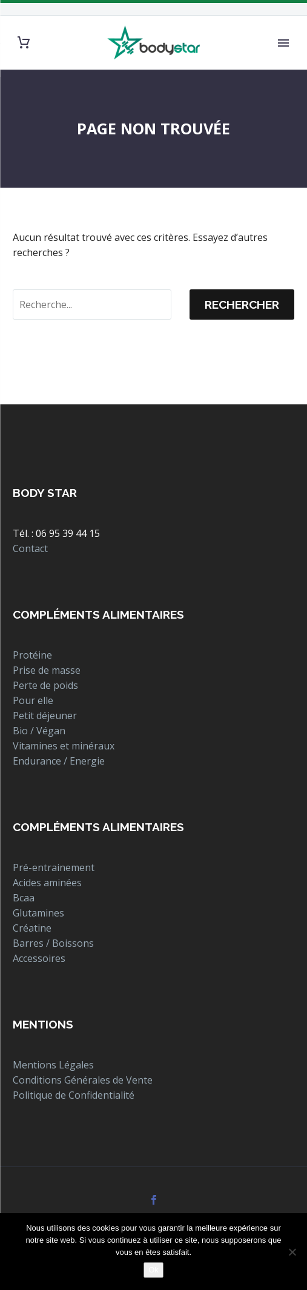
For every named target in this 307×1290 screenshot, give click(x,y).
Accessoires (39, 958)
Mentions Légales (53, 1064)
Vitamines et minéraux (63, 745)
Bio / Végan (39, 730)
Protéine (32, 655)
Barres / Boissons (53, 943)
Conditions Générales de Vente (83, 1080)
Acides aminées (47, 882)
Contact (30, 548)
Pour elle (33, 700)
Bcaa (24, 897)
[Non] (292, 1252)
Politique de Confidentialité (73, 1095)
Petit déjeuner (45, 715)
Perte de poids (45, 685)
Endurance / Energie (59, 761)
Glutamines (38, 913)
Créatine (32, 928)
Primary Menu (283, 43)
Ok (153, 1269)
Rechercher (242, 304)
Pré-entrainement (53, 867)
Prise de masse (47, 670)
